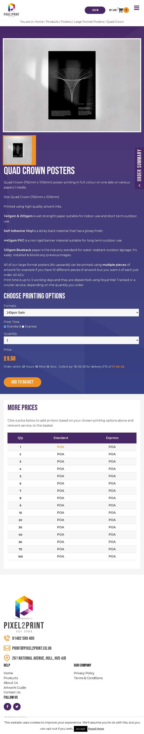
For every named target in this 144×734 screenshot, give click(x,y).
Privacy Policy (84, 673)
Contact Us (12, 692)
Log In (95, 10)
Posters (66, 21)
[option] (72, 85)
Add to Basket (22, 382)
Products (52, 21)
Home (39, 21)
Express (31, 326)
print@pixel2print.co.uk (28, 648)
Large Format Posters (89, 21)
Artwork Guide (15, 687)
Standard (14, 326)
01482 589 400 (19, 638)
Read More (96, 728)
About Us (11, 683)
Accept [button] (80, 728)
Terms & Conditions (88, 678)
